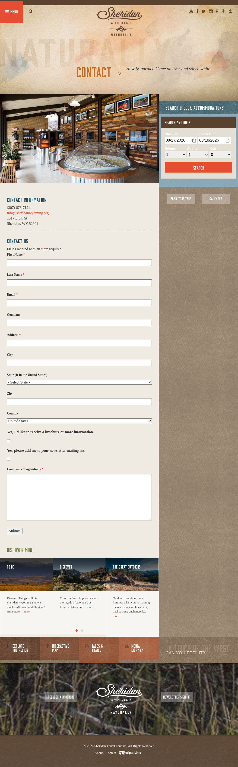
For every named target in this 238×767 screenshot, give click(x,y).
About (99, 753)
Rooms (170, 148)
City (10, 354)
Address (14, 335)
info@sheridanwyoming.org (28, 213)
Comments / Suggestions (25, 469)
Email (12, 294)
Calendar (215, 199)
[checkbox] (8, 440)
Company (13, 314)
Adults (192, 148)
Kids (212, 148)
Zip (9, 393)
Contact (111, 753)
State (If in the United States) (27, 375)
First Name (16, 254)
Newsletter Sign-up (176, 697)
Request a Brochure (61, 697)
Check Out (206, 134)
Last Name (15, 274)
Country (13, 413)
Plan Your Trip (181, 199)
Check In (171, 134)
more (26, 611)
